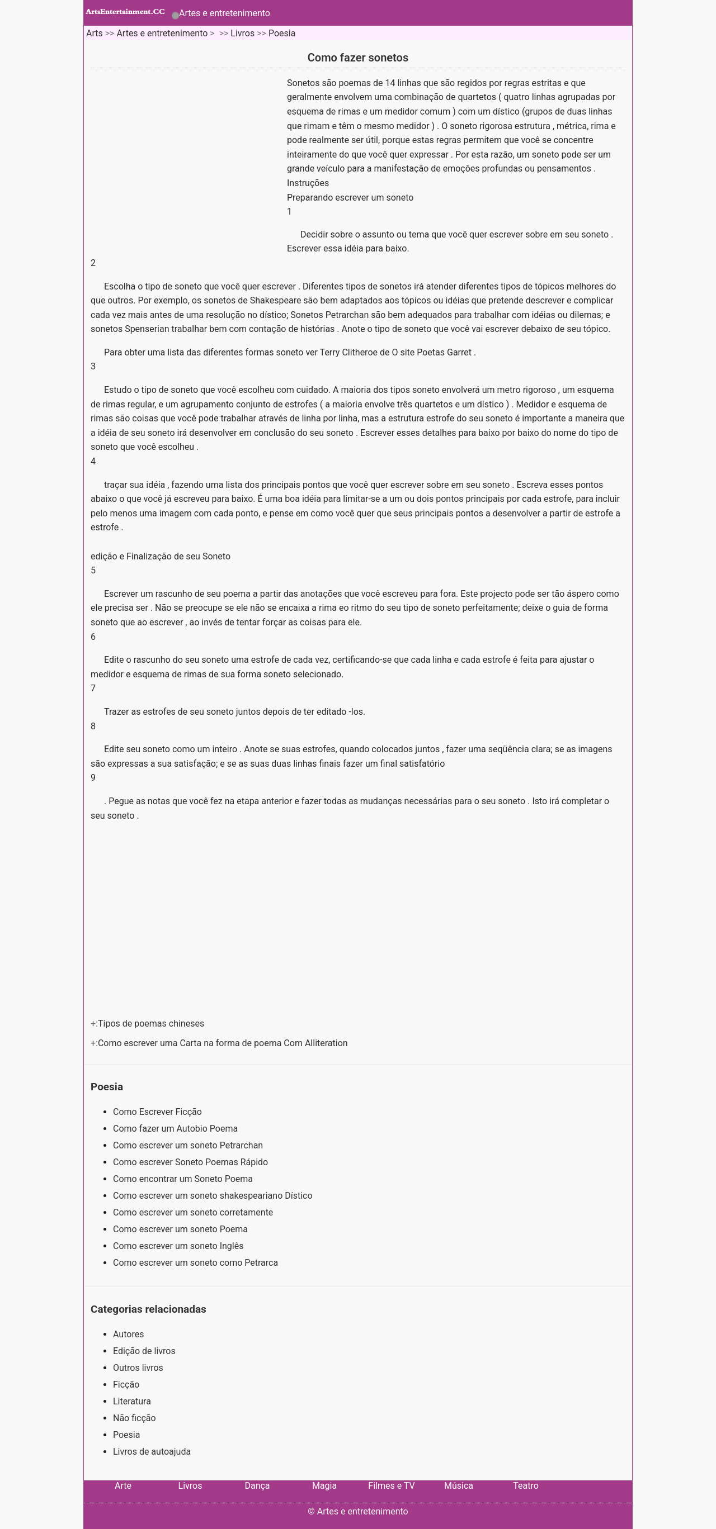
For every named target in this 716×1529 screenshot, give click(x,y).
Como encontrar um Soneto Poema (184, 1179)
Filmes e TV (391, 1485)
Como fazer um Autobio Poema (176, 1128)
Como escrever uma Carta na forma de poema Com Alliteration (224, 1043)
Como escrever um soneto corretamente (194, 1212)
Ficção (126, 1384)
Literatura (132, 1401)
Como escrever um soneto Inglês (179, 1246)
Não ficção (134, 1418)
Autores (128, 1334)
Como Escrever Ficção (158, 1112)
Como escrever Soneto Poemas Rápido (191, 1162)
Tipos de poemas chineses (152, 1023)
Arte (123, 1485)
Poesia (281, 33)
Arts (94, 33)
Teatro (526, 1485)
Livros (242, 33)
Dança (257, 1485)
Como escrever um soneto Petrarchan (189, 1145)
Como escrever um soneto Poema (181, 1229)
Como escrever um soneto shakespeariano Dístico (214, 1195)
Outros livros (138, 1367)
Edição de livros (144, 1351)
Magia (324, 1485)
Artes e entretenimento (224, 13)
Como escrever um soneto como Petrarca (196, 1262)
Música (458, 1485)
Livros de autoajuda (152, 1451)
